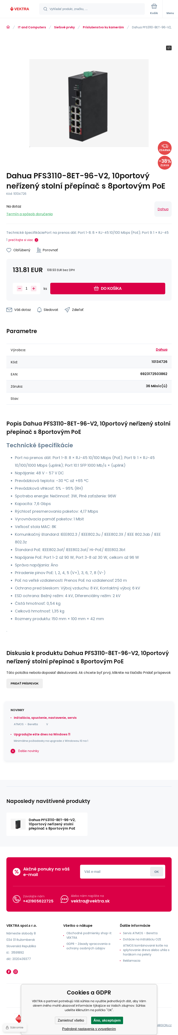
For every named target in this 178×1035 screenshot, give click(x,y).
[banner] (20, 9)
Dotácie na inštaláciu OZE (142, 939)
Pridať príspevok (25, 683)
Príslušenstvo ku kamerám (103, 27)
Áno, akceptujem (107, 1020)
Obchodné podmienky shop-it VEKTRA (89, 935)
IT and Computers (32, 27)
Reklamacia (131, 960)
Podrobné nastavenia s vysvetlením (89, 1029)
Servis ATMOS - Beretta (140, 933)
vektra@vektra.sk (90, 901)
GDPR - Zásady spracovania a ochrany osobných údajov (88, 946)
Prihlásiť (156, 871)
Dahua (163, 209)
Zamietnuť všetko (71, 1020)
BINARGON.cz (162, 1025)
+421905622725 (38, 901)
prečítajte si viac (21, 240)
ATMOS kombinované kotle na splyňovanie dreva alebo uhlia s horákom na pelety (146, 950)
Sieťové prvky (64, 27)
